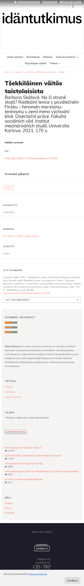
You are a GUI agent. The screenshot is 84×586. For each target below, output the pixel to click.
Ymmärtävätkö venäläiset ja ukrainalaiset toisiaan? (33, 455)
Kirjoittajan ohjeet (35, 63)
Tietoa (54, 63)
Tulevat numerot (66, 56)
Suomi (8, 508)
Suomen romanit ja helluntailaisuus (24, 479)
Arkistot (47, 56)
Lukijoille (9, 387)
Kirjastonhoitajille (13, 397)
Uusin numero (15, 56)
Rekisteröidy (50, 2)
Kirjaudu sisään (70, 2)
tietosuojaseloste (38, 574)
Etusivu (8, 72)
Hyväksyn (72, 580)
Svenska (10, 512)
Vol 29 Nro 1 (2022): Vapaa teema (40, 72)
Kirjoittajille (10, 392)
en (61, 6)
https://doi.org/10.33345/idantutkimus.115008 (31, 158)
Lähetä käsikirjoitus (27, 2)
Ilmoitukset (32, 56)
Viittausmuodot (18, 299)
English (9, 503)
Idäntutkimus (42, 34)
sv (70, 6)
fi (66, 6)
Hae (78, 6)
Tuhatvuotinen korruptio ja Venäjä (24, 463)
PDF (9, 187)
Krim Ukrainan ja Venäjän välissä (23, 447)
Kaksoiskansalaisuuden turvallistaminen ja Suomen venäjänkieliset (42, 471)
